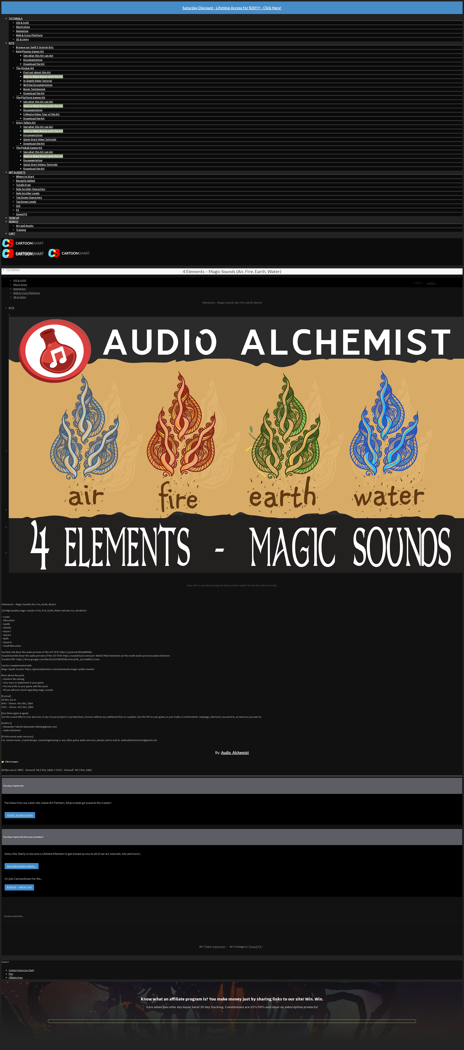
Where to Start (25, 176)
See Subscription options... (21, 866)
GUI (18, 206)
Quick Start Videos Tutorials (40, 164)
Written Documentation (37, 85)
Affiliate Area (16, 977)
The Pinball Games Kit (29, 147)
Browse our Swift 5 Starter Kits (35, 47)
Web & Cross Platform (29, 35)
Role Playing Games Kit (30, 51)
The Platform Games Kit (30, 97)
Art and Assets (25, 225)
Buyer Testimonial (34, 89)
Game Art (219, 946)
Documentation (32, 60)
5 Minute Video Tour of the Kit (41, 114)
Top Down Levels (26, 201)
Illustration (23, 27)
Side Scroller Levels (28, 193)
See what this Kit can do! (38, 55)
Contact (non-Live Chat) (21, 970)
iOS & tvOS (22, 22)
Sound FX (21, 214)
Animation (22, 31)
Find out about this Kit (37, 72)
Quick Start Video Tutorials (39, 139)
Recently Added (25, 180)
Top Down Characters (29, 197)
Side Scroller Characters (30, 189)
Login (418, 282)
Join (431, 282)
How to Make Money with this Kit (43, 76)
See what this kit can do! (38, 101)
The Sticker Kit (25, 68)
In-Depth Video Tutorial (37, 80)
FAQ (11, 974)
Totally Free (23, 185)
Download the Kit (34, 64)
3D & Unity (22, 39)
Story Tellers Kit (26, 122)
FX (17, 210)
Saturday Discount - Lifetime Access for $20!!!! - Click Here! (231, 8)
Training (21, 230)
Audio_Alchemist (235, 752)
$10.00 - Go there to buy (20, 815)
